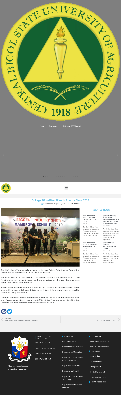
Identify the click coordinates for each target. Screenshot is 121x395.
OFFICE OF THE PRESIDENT (45, 348)
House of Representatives (99, 347)
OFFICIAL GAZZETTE (42, 343)
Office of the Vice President (72, 347)
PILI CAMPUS (75, 204)
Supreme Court (95, 356)
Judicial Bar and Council (98, 377)
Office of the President (71, 341)
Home (42, 126)
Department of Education (72, 352)
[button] (3, 155)
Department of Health (70, 371)
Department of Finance (71, 365)
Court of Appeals (95, 361)
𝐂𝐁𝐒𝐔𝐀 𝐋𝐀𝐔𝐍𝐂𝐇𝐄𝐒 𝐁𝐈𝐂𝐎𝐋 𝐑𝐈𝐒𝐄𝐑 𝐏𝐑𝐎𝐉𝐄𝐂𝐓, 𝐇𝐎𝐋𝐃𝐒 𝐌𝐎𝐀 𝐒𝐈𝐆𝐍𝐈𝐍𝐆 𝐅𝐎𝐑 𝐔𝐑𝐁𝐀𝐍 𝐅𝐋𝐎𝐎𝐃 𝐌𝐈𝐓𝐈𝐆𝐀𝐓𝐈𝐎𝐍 (111, 220)
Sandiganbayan (95, 366)
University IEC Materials (72, 126)
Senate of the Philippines (99, 341)
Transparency (54, 126)
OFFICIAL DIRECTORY (43, 353)
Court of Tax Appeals (97, 372)
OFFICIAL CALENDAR (43, 359)
